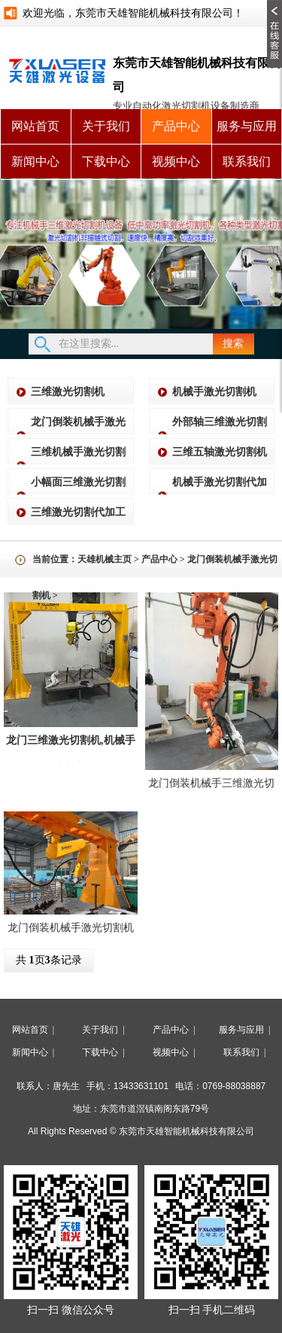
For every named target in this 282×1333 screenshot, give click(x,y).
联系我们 (247, 161)
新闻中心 (35, 161)
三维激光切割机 (68, 391)
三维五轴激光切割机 (219, 452)
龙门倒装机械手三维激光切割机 (211, 787)
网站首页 (35, 126)
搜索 (233, 343)
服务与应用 (247, 126)
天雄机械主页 (104, 559)
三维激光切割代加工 (78, 512)
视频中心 (176, 161)
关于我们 (106, 126)
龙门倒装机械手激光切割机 (71, 927)
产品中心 (176, 126)
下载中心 (106, 161)
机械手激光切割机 (214, 391)
